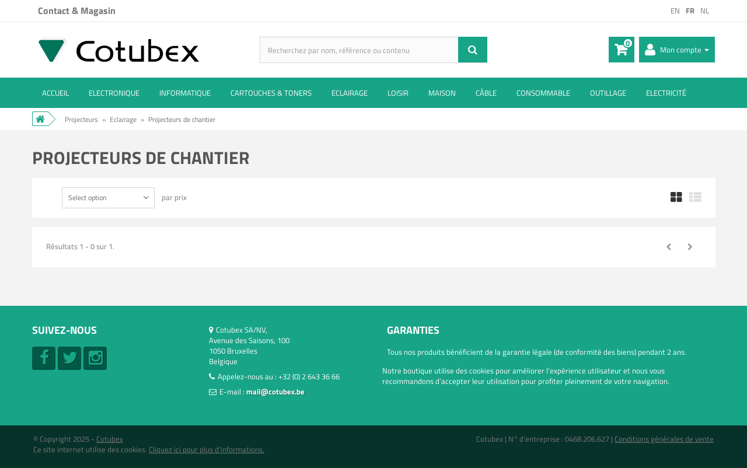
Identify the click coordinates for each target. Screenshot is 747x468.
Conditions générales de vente (664, 439)
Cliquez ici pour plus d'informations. (206, 449)
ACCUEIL (55, 93)
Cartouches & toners (271, 93)
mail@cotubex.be (275, 391)
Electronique (114, 93)
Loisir (398, 93)
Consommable (543, 93)
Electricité (666, 93)
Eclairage (349, 93)
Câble (486, 93)
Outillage (608, 93)
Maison (442, 93)
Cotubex (109, 439)
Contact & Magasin (77, 11)
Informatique (185, 93)
